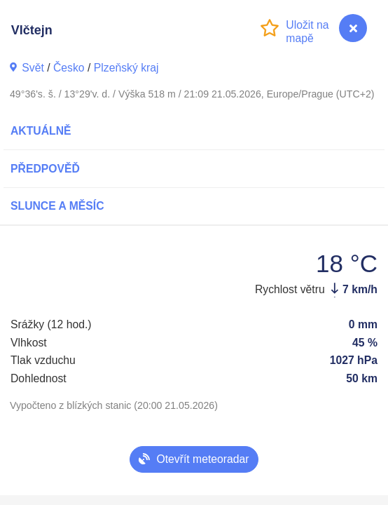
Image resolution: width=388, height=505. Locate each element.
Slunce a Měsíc (57, 206)
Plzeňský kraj (126, 68)
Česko (69, 68)
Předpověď (45, 169)
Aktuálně (41, 131)
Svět (33, 68)
